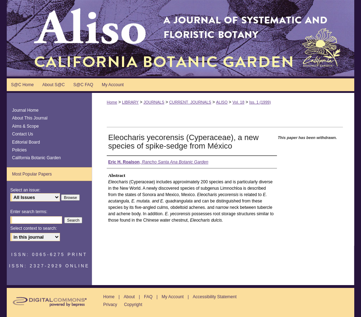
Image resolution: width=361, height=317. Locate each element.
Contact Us (22, 134)
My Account (173, 296)
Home (112, 102)
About (129, 296)
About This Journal (30, 118)
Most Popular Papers (32, 174)
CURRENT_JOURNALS (190, 102)
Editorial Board (26, 142)
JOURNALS (154, 102)
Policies (19, 150)
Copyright (133, 304)
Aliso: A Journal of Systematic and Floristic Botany (180, 38)
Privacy (110, 304)
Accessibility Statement (215, 296)
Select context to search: (33, 228)
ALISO (221, 102)
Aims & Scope (25, 126)
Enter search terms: (29, 211)
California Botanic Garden (36, 157)
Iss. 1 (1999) (260, 102)
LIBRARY (130, 102)
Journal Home (25, 110)
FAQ (148, 296)
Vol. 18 (238, 102)
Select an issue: (25, 190)
